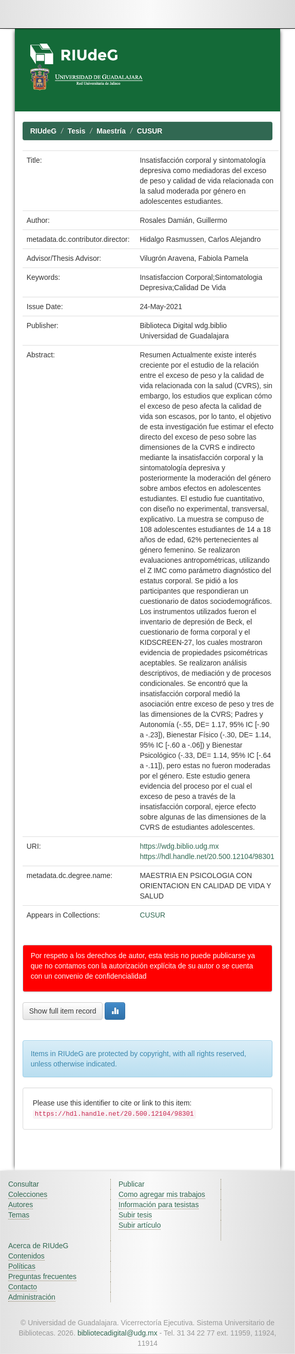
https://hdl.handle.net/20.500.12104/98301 (207, 856)
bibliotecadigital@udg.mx (117, 1333)
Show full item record (62, 1011)
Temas (18, 1215)
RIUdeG (43, 131)
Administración (31, 1297)
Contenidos (26, 1256)
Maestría (111, 131)
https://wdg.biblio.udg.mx (179, 846)
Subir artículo (140, 1225)
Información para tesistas (159, 1204)
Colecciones (27, 1194)
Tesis (77, 131)
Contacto (22, 1287)
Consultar (23, 1184)
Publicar (132, 1184)
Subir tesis (135, 1215)
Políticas (21, 1266)
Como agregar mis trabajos (162, 1194)
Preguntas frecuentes (42, 1276)
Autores (20, 1204)
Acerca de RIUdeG (38, 1246)
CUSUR (150, 131)
